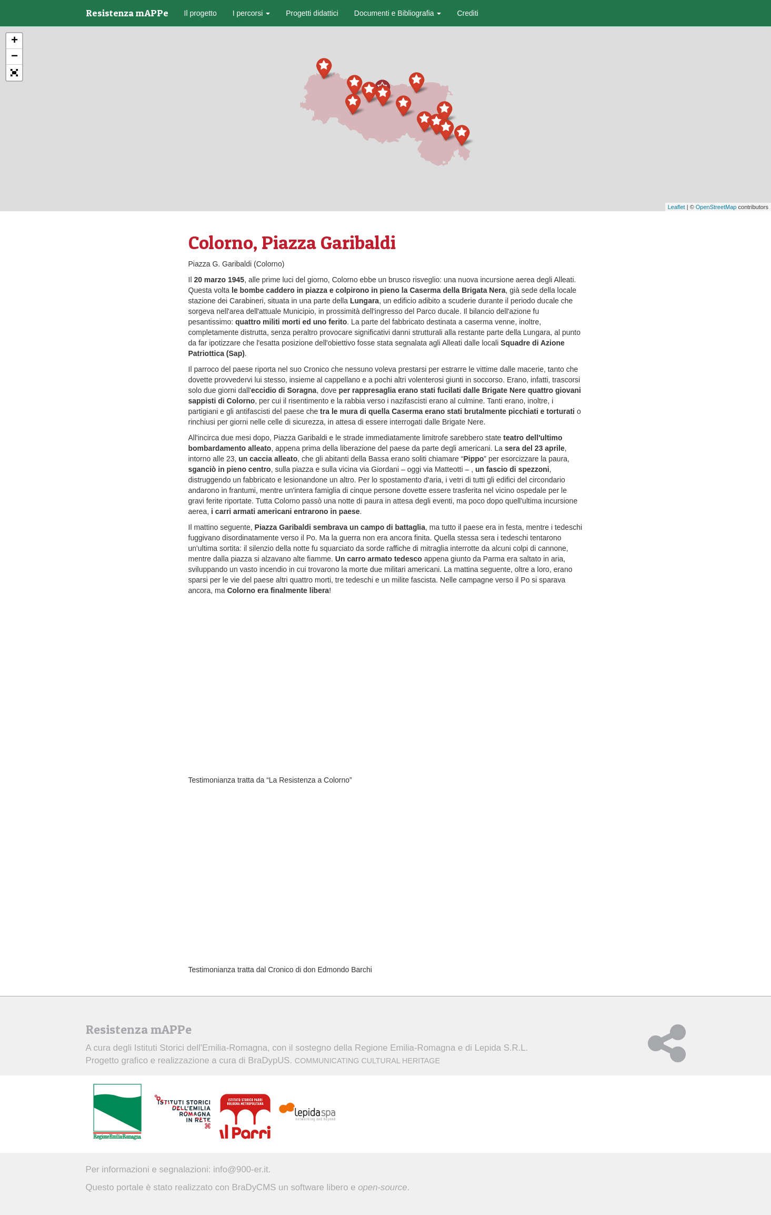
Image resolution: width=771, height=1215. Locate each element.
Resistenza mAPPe (127, 12)
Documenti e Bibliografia (398, 13)
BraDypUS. (344, 1060)
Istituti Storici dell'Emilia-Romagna (200, 1048)
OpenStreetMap (716, 207)
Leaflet (676, 207)
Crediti (467, 13)
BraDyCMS (254, 1187)
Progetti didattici (312, 13)
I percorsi (251, 13)
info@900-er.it (240, 1169)
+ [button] (14, 41)
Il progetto (200, 13)
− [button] (14, 57)
